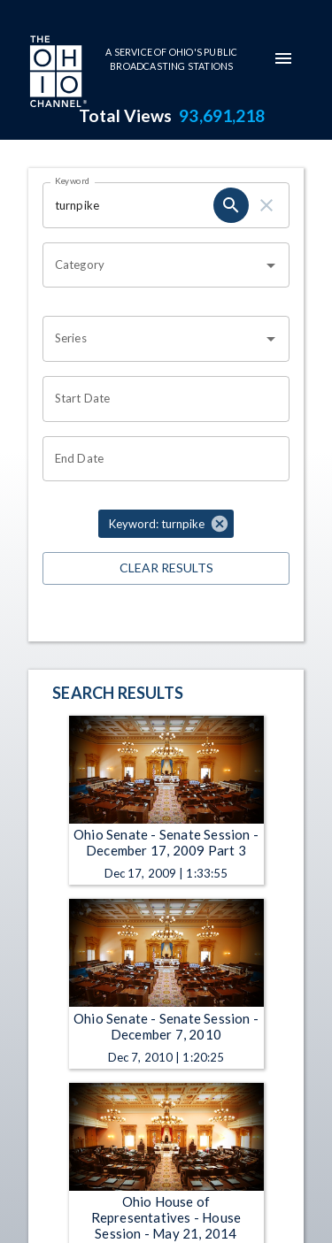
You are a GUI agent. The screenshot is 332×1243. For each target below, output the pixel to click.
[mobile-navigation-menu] (283, 58)
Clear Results (166, 568)
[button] (166, 524)
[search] (231, 205)
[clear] (266, 205)
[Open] (271, 265)
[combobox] (152, 265)
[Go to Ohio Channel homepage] (56, 73)
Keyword (72, 180)
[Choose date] (159, 399)
